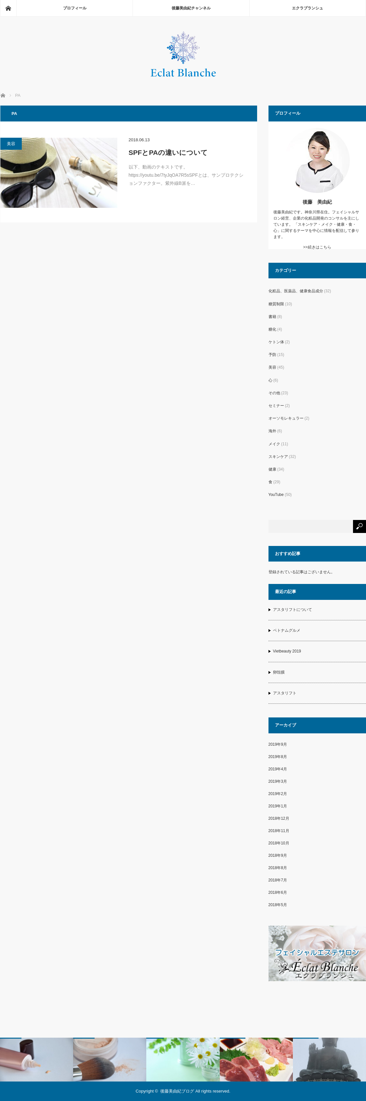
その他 (274, 393)
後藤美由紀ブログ (177, 1091)
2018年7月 (277, 880)
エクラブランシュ (307, 8)
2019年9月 (277, 744)
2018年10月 (278, 843)
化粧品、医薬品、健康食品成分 (295, 291)
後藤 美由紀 (317, 202)
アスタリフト (284, 693)
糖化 (272, 329)
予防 (272, 354)
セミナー (276, 405)
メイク (274, 444)
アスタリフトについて (292, 609)
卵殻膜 (279, 672)
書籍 (272, 316)
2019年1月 (277, 806)
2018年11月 (278, 831)
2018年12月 (278, 818)
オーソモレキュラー (286, 418)
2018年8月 (277, 868)
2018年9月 (277, 855)
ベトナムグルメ (286, 630)
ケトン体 (276, 342)
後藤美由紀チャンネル (191, 8)
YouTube (276, 494)
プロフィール (74, 8)
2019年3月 (277, 781)
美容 (11, 143)
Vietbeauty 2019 (287, 651)
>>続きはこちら (317, 247)
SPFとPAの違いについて (168, 152)
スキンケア (278, 456)
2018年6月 (277, 892)
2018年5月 (277, 905)
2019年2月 (277, 793)
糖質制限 (276, 304)
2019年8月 (277, 756)
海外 (272, 431)
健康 (272, 469)
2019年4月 (277, 769)
